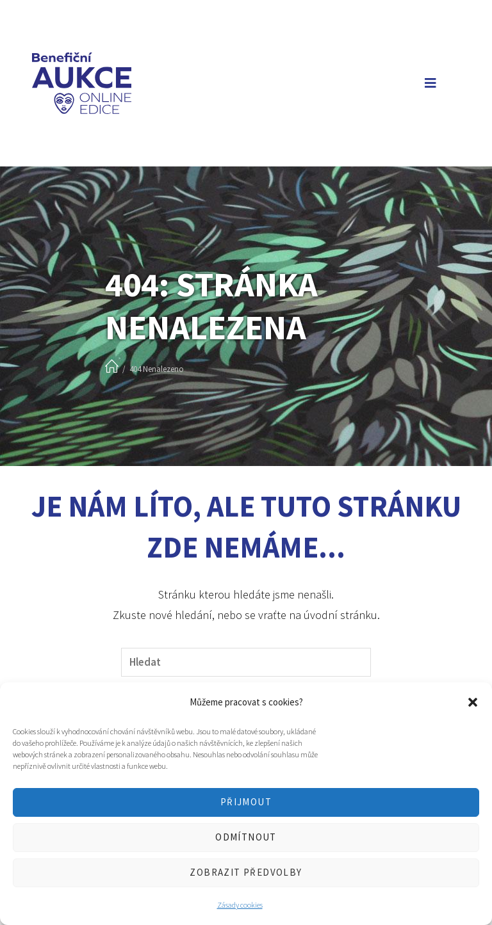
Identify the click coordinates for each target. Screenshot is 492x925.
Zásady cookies (240, 905)
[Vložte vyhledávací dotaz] (246, 662)
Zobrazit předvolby (246, 872)
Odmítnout (246, 837)
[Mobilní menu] (428, 83)
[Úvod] (112, 367)
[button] (472, 702)
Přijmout (246, 802)
